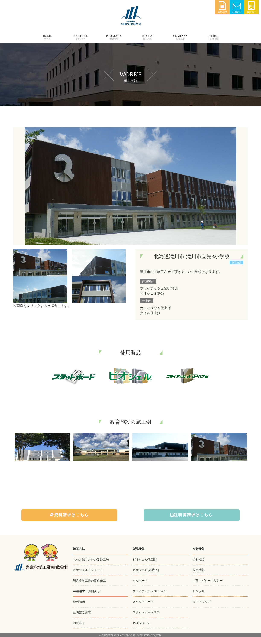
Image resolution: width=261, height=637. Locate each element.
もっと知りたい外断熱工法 (91, 559)
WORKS (147, 35)
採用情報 (199, 570)
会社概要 (199, 559)
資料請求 (222, 7)
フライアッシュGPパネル (149, 590)
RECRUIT (213, 35)
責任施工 (251, 7)
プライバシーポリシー (208, 580)
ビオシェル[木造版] (146, 570)
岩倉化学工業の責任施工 (89, 580)
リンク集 (199, 590)
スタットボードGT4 (146, 611)
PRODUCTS (114, 35)
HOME (47, 35)
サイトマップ (202, 601)
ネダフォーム (142, 622)
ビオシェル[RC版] (145, 559)
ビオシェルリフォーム (88, 570)
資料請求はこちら (69, 515)
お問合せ (237, 7)
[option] (42, 448)
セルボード (140, 580)
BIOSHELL (80, 35)
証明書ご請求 (82, 612)
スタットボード (143, 601)
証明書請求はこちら (191, 515)
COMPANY (180, 35)
